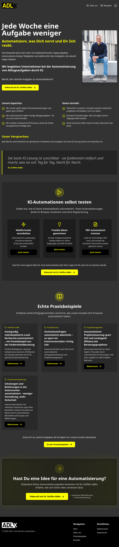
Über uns (77, 532)
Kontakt (76, 540)
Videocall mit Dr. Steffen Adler (20, 87)
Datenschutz (102, 529)
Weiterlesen (14, 363)
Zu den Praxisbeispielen (59, 444)
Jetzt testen (23, 252)
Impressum (102, 532)
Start (75, 529)
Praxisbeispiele (79, 536)
